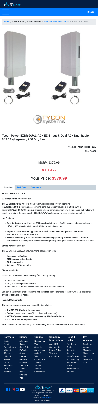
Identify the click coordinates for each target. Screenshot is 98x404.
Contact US (54, 347)
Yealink (7, 359)
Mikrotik (7, 350)
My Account (88, 353)
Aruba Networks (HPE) (8, 365)
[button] (42, 66)
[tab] (8, 187)
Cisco (22, 344)
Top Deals (71, 344)
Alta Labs (24, 341)
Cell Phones (39, 372)
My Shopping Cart (87, 359)
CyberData (24, 347)
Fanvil (6, 344)
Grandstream (10, 347)
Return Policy (55, 350)
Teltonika (24, 365)
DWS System (46, 398)
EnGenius (24, 350)
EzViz (6, 341)
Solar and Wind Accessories (56, 21)
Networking (39, 341)
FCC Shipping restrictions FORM (73, 362)
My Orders (87, 350)
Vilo (21, 378)
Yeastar (7, 372)
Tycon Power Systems (23, 371)
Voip (36, 344)
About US (53, 344)
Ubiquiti (7, 356)
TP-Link (7, 353)
